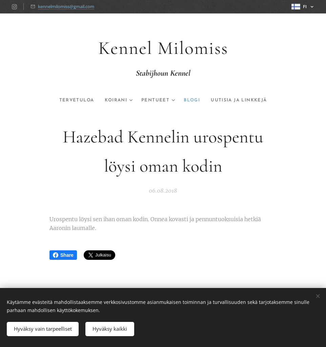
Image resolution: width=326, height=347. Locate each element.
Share (63, 255)
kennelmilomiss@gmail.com (66, 6)
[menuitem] (70, 100)
